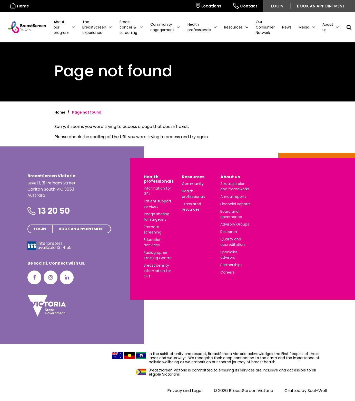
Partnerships (231, 264)
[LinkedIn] (67, 277)
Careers (227, 272)
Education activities (153, 242)
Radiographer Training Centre (158, 255)
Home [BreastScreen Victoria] (19, 6)
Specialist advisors (228, 254)
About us (230, 177)
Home (59, 112)
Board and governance (231, 214)
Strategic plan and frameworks (235, 186)
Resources (193, 177)
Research (228, 231)
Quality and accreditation (232, 242)
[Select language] (184, 6)
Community (193, 183)
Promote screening (152, 229)
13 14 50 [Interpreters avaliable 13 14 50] (64, 247)
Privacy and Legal (184, 391)
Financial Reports (235, 204)
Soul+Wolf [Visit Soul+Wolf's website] (318, 391)
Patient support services (157, 204)
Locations (208, 6)
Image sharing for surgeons (156, 216)
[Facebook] (34, 277)
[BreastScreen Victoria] (25, 27)
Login (277, 6)
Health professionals (159, 179)
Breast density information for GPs (157, 271)
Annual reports (233, 196)
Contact (245, 6)
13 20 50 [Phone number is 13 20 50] (54, 211)
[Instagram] (50, 277)
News (286, 27)
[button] (64, 27)
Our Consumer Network (265, 27)
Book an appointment (321, 6)
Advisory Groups (234, 224)
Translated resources (191, 206)
